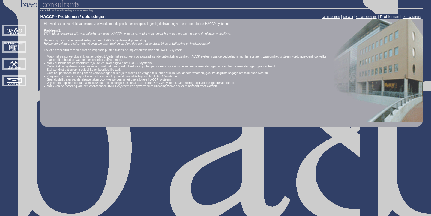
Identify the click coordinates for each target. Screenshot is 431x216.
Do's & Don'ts (412, 17)
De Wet (348, 17)
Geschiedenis (331, 17)
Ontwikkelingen (366, 17)
